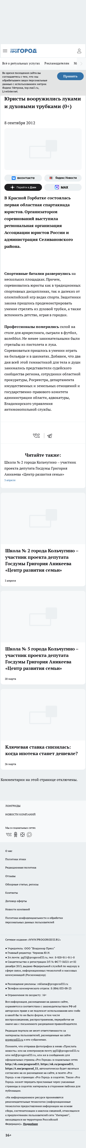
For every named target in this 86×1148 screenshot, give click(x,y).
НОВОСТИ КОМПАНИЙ (20, 814)
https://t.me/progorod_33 (21, 1068)
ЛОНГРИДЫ (12, 806)
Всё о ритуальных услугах (21, 63)
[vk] (37, 435)
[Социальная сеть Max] (63, 187)
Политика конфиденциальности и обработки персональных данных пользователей (34, 920)
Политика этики (15, 859)
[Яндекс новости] (63, 178)
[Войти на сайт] (79, 50)
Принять (70, 76)
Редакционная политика (20, 867)
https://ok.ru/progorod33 (57, 1064)
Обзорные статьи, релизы (22, 884)
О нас (8, 851)
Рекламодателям (56, 63)
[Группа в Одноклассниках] (15, 834)
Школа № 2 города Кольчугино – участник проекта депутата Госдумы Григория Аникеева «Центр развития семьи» (43, 471)
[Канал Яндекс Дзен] (23, 187)
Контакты (11, 892)
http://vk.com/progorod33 (22, 1064)
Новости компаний (17, 909)
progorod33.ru (14, 1039)
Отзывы (10, 876)
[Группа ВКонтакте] (23, 178)
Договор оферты (16, 901)
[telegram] (51, 435)
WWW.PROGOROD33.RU (44, 939)
